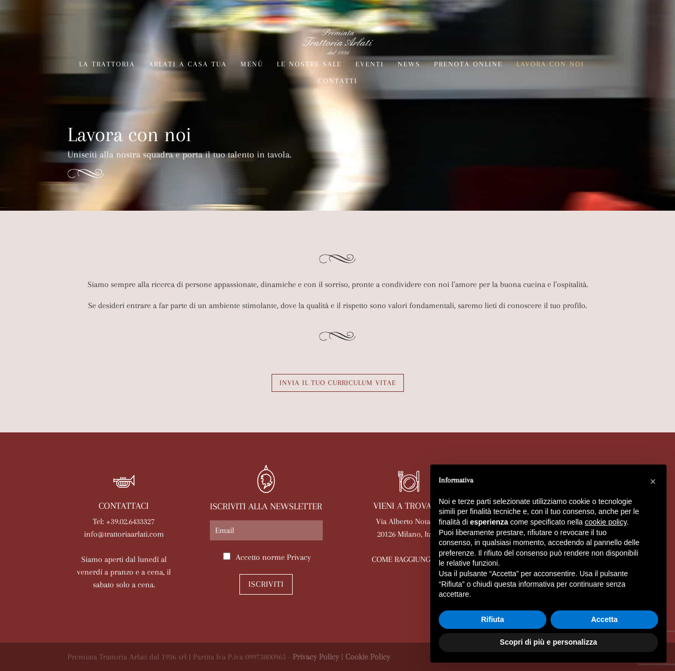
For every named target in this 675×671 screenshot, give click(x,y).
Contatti (338, 81)
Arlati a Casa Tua (188, 64)
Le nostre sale (309, 64)
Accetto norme (273, 557)
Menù (251, 64)
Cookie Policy (367, 657)
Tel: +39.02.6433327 (124, 521)
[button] (652, 481)
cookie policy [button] (605, 522)
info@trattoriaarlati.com (124, 534)
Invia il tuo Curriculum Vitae (337, 383)
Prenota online (468, 64)
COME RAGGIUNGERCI (409, 559)
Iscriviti (266, 584)
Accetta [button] (604, 619)
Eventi (369, 64)
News (409, 64)
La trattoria (107, 64)
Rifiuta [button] (492, 619)
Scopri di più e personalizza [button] (548, 642)
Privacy (299, 557)
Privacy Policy (316, 657)
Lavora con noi (550, 64)
